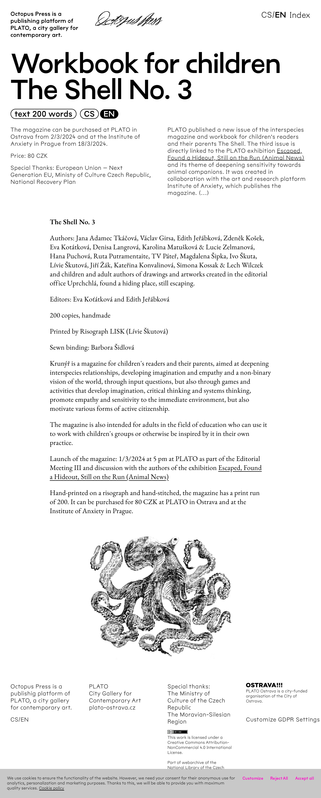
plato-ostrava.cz (112, 707)
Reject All (279, 778)
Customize (253, 778)
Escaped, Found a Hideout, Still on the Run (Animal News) (156, 472)
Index (300, 15)
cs (266, 15)
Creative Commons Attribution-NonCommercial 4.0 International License (200, 748)
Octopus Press (31, 686)
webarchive (193, 763)
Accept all (304, 778)
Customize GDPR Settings (283, 719)
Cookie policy (51, 788)
